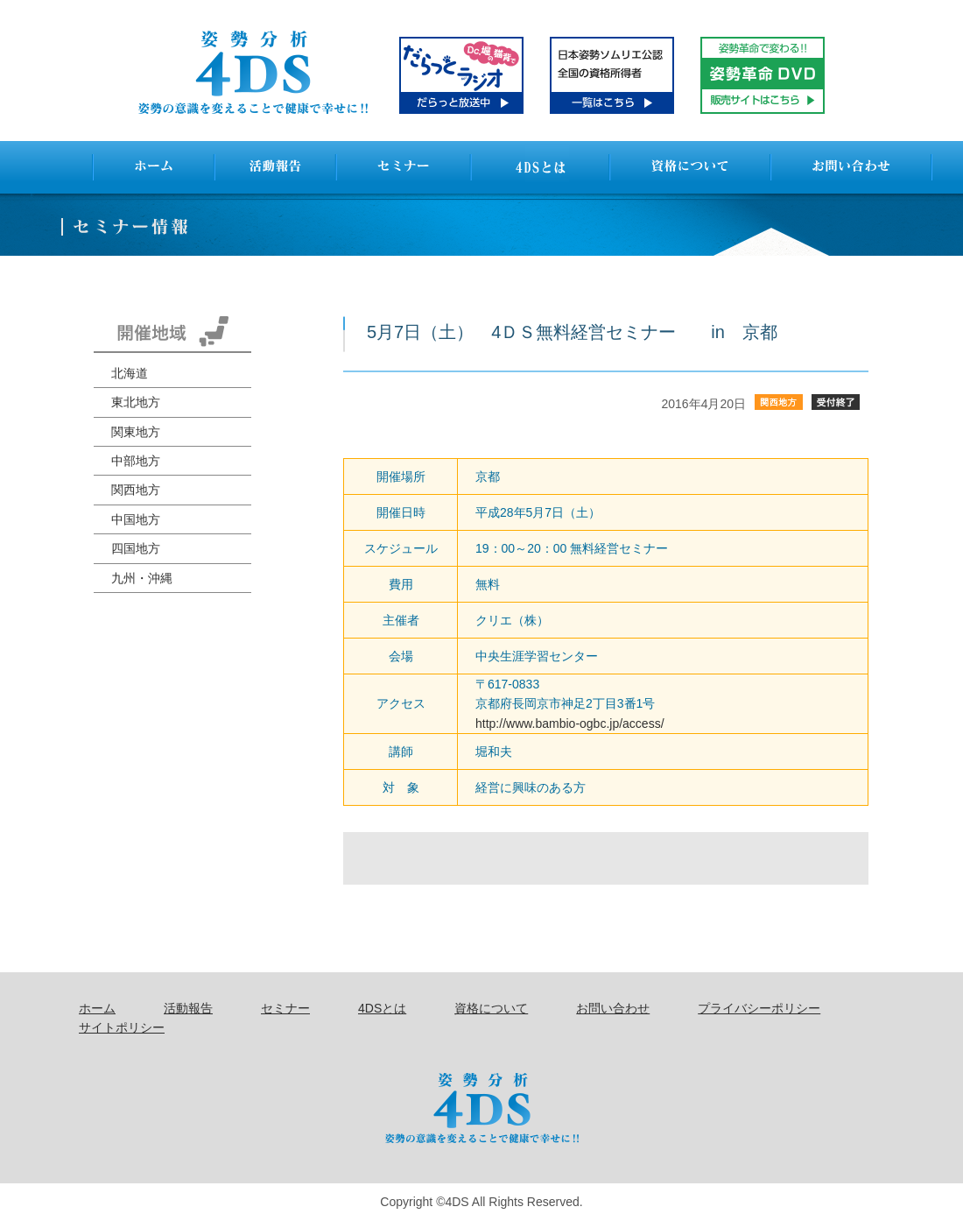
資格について (491, 1008)
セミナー (285, 1008)
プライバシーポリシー (759, 1008)
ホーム (97, 1008)
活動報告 (188, 1008)
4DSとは (382, 1008)
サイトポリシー (122, 1027)
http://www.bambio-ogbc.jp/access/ (569, 723)
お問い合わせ (613, 1008)
